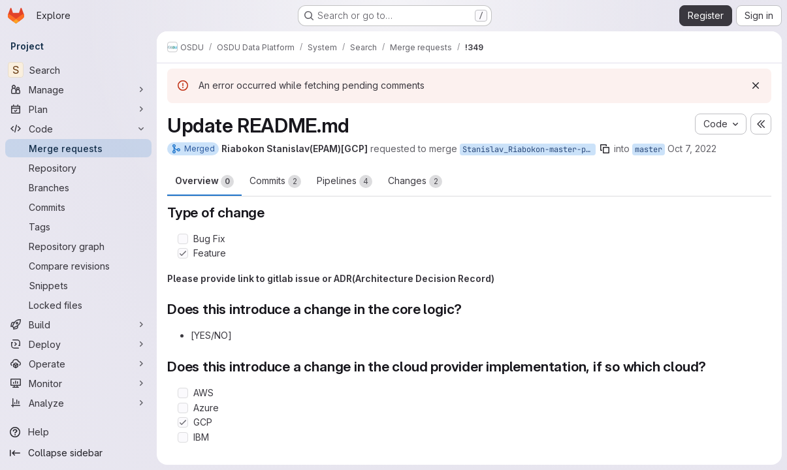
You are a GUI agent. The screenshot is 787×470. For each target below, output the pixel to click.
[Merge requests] (78, 148)
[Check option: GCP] (183, 422)
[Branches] (78, 187)
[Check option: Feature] (183, 253)
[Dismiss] (755, 85)
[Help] (78, 432)
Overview (204, 181)
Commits (275, 181)
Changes (415, 181)
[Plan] (78, 109)
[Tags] (78, 226)
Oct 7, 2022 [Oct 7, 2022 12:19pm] (691, 148)
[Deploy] (78, 344)
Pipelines (344, 181)
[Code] (78, 128)
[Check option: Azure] (183, 408)
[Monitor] (78, 383)
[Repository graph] (78, 246)
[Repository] (78, 168)
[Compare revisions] (78, 266)
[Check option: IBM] (183, 437)
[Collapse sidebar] (78, 453)
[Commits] (78, 207)
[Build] (78, 324)
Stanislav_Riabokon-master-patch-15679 (529, 149)
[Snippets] (78, 285)
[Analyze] (78, 403)
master (648, 149)
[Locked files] (78, 305)
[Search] (78, 70)
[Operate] (78, 363)
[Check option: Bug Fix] (183, 239)
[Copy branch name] (605, 149)
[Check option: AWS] (183, 393)
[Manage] (78, 89)
